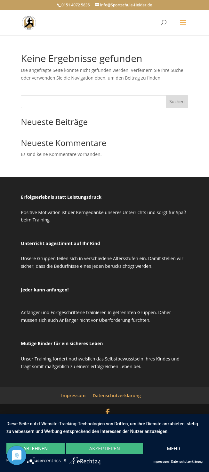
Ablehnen (35, 449)
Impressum (73, 395)
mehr (173, 449)
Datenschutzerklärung (116, 395)
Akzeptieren (104, 449)
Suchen (177, 101)
